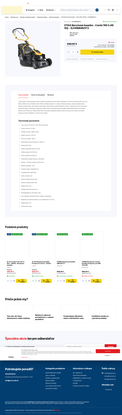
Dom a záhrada (50, 375)
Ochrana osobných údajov (81, 386)
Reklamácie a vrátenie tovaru (82, 378)
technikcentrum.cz (109, 376)
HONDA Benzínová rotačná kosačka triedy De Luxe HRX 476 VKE (91, 263)
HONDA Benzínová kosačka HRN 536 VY (66, 262)
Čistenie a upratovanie (52, 378)
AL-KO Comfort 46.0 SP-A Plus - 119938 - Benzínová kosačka (15, 263)
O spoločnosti (95, 3)
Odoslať (110, 346)
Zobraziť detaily (24, 412)
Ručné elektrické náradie (53, 373)
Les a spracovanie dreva (53, 386)
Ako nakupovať (77, 373)
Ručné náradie (49, 380)
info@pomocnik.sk (11, 380)
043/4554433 (33, 3)
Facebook (107, 389)
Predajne (110, 3)
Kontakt (117, 3)
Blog (103, 3)
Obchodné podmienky (80, 375)
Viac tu (74, 354)
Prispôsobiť (108, 410)
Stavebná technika (51, 388)
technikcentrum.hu (109, 379)
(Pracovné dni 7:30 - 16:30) (47, 3)
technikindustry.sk (109, 373)
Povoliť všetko (108, 406)
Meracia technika (50, 383)
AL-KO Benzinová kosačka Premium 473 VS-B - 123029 (41, 262)
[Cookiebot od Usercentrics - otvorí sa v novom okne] (11, 412)
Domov (7, 17)
